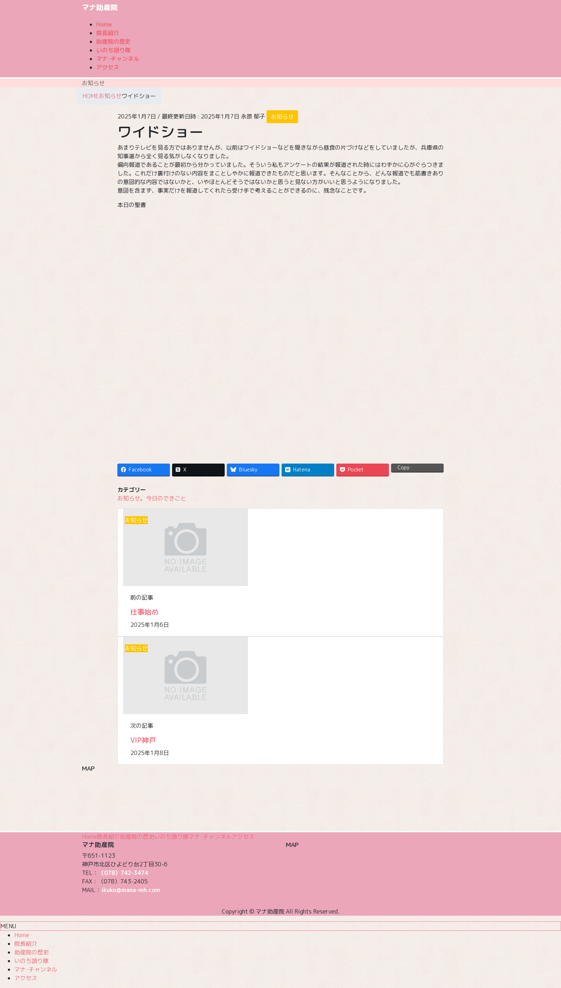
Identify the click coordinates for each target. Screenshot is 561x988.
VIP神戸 (143, 740)
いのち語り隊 (171, 837)
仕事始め (144, 612)
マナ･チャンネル (210, 837)
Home (89, 837)
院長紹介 (108, 837)
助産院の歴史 (137, 837)
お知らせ (282, 117)
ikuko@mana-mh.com (130, 890)
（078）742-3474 (123, 873)
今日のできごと (166, 498)
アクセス (242, 837)
